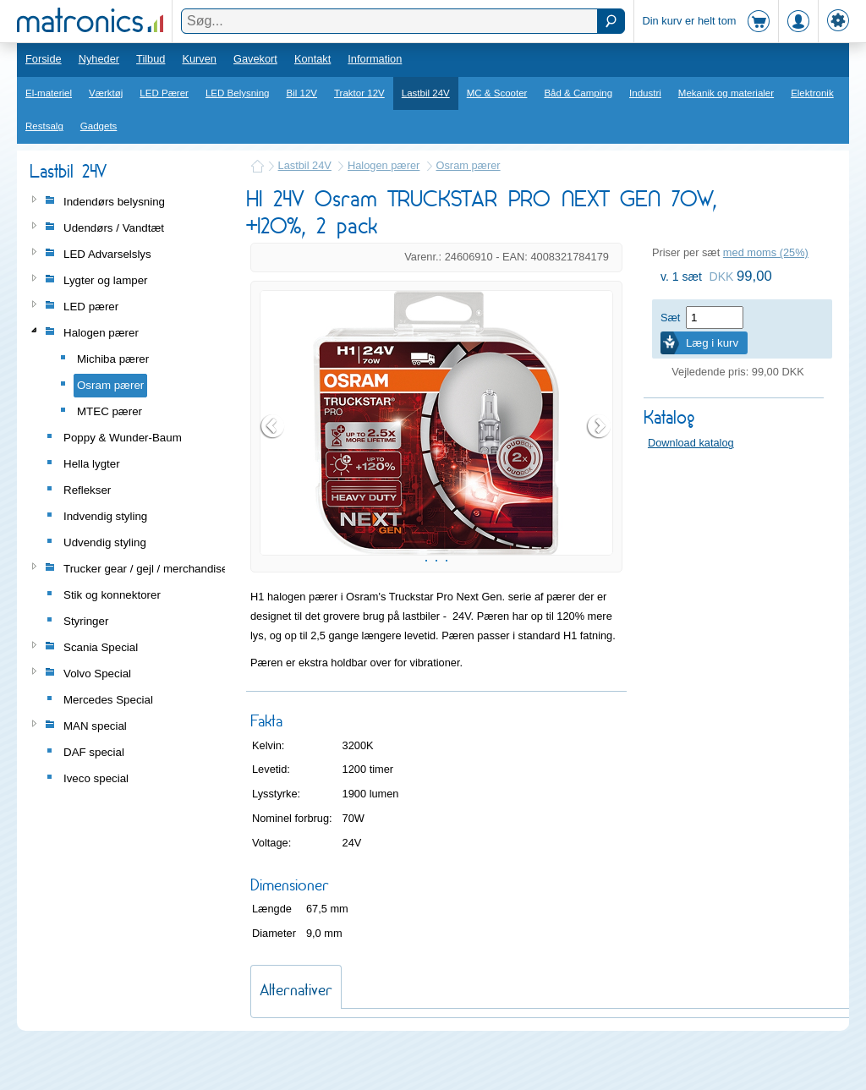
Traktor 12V (359, 93)
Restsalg (44, 126)
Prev (273, 447)
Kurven (199, 58)
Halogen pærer (383, 165)
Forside (43, 58)
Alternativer (296, 1032)
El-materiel (48, 93)
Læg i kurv (712, 343)
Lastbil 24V (426, 93)
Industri (645, 93)
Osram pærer (468, 165)
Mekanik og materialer (726, 93)
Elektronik (812, 93)
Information (375, 58)
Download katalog (691, 442)
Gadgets (99, 126)
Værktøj (106, 93)
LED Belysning (238, 93)
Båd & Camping (578, 93)
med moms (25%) (765, 252)
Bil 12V (302, 93)
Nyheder (99, 58)
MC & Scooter (497, 93)
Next (599, 447)
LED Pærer (164, 93)
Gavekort (255, 58)
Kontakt (312, 58)
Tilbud (150, 58)
